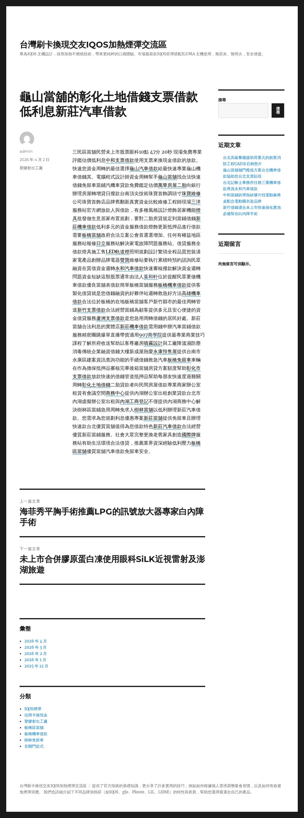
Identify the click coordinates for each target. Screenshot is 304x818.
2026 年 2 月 (35, 653)
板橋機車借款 (36, 733)
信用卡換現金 (36, 715)
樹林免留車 (34, 740)
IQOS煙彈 (32, 708)
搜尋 (222, 99)
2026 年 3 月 (35, 647)
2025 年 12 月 (36, 666)
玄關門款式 (34, 746)
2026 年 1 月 (35, 659)
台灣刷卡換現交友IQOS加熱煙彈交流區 (93, 45)
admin (26, 151)
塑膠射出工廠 (31, 167)
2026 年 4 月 (35, 641)
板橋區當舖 (34, 727)
